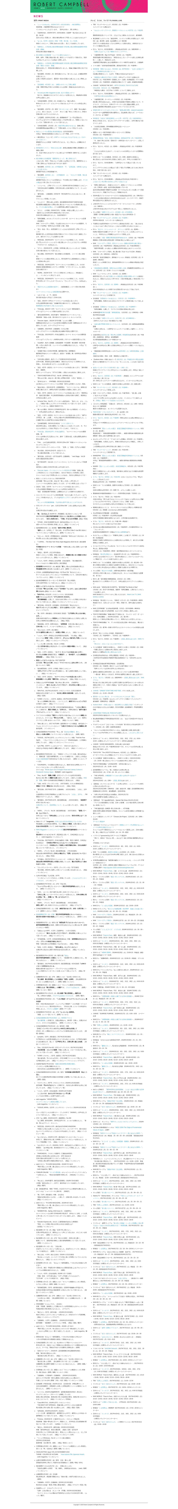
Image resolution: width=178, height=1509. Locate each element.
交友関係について (55, 805)
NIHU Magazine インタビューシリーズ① (49, 830)
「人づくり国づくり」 (67, 423)
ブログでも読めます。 (73, 987)
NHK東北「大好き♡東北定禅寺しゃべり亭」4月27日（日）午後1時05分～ (118, 118)
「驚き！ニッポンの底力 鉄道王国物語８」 (113, 466)
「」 (73, 1454)
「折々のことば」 (64, 109)
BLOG (60, 8)
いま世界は (103, 1249)
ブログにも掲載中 (52, 1009)
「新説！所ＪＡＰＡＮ (116, 877)
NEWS (43, 8)
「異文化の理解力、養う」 (72, 732)
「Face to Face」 (108, 1078)
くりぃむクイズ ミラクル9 (111, 929)
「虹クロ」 (101, 521)
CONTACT (68, 8)
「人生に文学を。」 (123, 1278)
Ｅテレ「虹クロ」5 (99, 677)
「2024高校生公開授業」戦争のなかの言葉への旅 (109, 268)
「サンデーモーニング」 (104, 450)
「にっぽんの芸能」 (107, 905)
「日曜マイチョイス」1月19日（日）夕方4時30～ (117, 212)
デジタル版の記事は (46, 207)
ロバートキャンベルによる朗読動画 (48, 292)
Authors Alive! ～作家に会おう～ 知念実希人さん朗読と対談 (113, 705)
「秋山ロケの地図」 (107, 571)
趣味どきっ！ (106, 1046)
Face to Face (107, 871)
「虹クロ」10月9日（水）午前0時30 (109, 376)
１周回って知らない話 (109, 1402)
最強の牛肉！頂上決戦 (114, 1101)
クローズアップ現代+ (105, 915)
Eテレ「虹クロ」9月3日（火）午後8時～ (106, 418)
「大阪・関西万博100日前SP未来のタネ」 (114, 238)
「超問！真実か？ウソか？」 (110, 1328)
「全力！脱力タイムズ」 (108, 1267)
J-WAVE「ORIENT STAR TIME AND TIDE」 (107, 691)
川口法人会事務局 (121, 532)
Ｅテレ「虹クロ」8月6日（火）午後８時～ (107, 477)
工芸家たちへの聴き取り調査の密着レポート (122, 276)
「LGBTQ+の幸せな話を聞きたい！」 (105, 96)
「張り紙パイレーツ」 (107, 1192)
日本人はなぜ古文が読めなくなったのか (68, 821)
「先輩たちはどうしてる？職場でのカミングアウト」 (111, 52)
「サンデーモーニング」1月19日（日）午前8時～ (112, 218)
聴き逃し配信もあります (113, 652)
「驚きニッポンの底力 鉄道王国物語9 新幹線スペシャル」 (121, 428)
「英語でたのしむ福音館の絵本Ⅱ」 (48, 287)
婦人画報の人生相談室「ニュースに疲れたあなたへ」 (54, 55)
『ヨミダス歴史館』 (55, 1172)
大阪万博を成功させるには (67, 126)
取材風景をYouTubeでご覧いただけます (49, 306)
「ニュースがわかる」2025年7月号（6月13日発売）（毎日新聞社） (58, 24)
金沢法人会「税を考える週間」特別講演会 (116, 335)
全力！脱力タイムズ (108, 1107)
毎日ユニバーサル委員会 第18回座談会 (49, 131)
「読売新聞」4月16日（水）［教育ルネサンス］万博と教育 (56, 84)
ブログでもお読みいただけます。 (64, 996)
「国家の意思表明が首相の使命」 (65, 1064)
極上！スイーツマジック (115, 1034)
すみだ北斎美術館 (42, 759)
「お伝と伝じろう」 (107, 1337)
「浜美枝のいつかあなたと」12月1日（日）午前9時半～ (117, 298)
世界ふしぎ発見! (102, 1025)
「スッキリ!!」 (105, 1261)
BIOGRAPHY (51, 8)
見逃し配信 (117, 780)
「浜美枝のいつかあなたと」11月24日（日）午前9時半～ (118, 307)
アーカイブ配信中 (99, 821)
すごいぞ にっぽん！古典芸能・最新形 (115, 1141)
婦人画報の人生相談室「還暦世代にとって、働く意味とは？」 (57, 158)
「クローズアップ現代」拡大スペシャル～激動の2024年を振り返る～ (119, 243)
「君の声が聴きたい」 (106, 554)
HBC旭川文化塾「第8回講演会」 (111, 312)
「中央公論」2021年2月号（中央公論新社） (51, 431)
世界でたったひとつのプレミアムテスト (124, 1122)
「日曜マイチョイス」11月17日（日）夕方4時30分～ (118, 318)
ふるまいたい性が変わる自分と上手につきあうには (110, 182)
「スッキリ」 (104, 846)
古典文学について (42, 805)
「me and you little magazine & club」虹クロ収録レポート (55, 93)
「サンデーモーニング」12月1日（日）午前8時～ (112, 293)
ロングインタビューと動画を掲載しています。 (51, 1102)
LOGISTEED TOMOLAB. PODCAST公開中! (107, 713)
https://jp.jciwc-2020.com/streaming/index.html (118, 867)
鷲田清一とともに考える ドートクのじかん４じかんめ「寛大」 (114, 696)
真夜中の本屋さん (114, 852)
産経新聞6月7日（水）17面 (45, 914)
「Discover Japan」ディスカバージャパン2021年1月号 (54, 470)
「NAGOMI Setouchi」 (111, 1348)
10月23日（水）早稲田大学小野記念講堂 (130, 359)
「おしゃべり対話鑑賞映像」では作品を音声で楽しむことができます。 (60, 502)
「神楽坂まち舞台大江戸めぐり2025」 (106, 77)
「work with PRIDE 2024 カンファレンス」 (107, 324)
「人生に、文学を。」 (77, 794)
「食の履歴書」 (41, 1020)
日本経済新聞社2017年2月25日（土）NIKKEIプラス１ (54, 1018)
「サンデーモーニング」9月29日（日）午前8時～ (112, 387)
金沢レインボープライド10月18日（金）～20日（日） (111, 367)
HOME (37, 8)
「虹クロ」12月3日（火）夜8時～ (108, 284)
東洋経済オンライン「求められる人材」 (49, 148)
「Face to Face (107, 1008)
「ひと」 (66, 955)
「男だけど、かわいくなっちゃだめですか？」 (108, 644)
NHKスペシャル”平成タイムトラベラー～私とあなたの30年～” (121, 1133)
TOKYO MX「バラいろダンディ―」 (105, 412)
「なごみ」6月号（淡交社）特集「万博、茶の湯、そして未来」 (57, 41)
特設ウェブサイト (66, 497)
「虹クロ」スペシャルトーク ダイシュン (111, 229)
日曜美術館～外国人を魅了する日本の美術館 (117, 996)
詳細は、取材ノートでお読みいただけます (110, 400)
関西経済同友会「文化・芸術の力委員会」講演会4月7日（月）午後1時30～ (118, 138)
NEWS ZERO (106, 952)
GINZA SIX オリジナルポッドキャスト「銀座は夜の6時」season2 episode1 (118, 110)
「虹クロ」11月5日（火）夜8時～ (108, 343)
